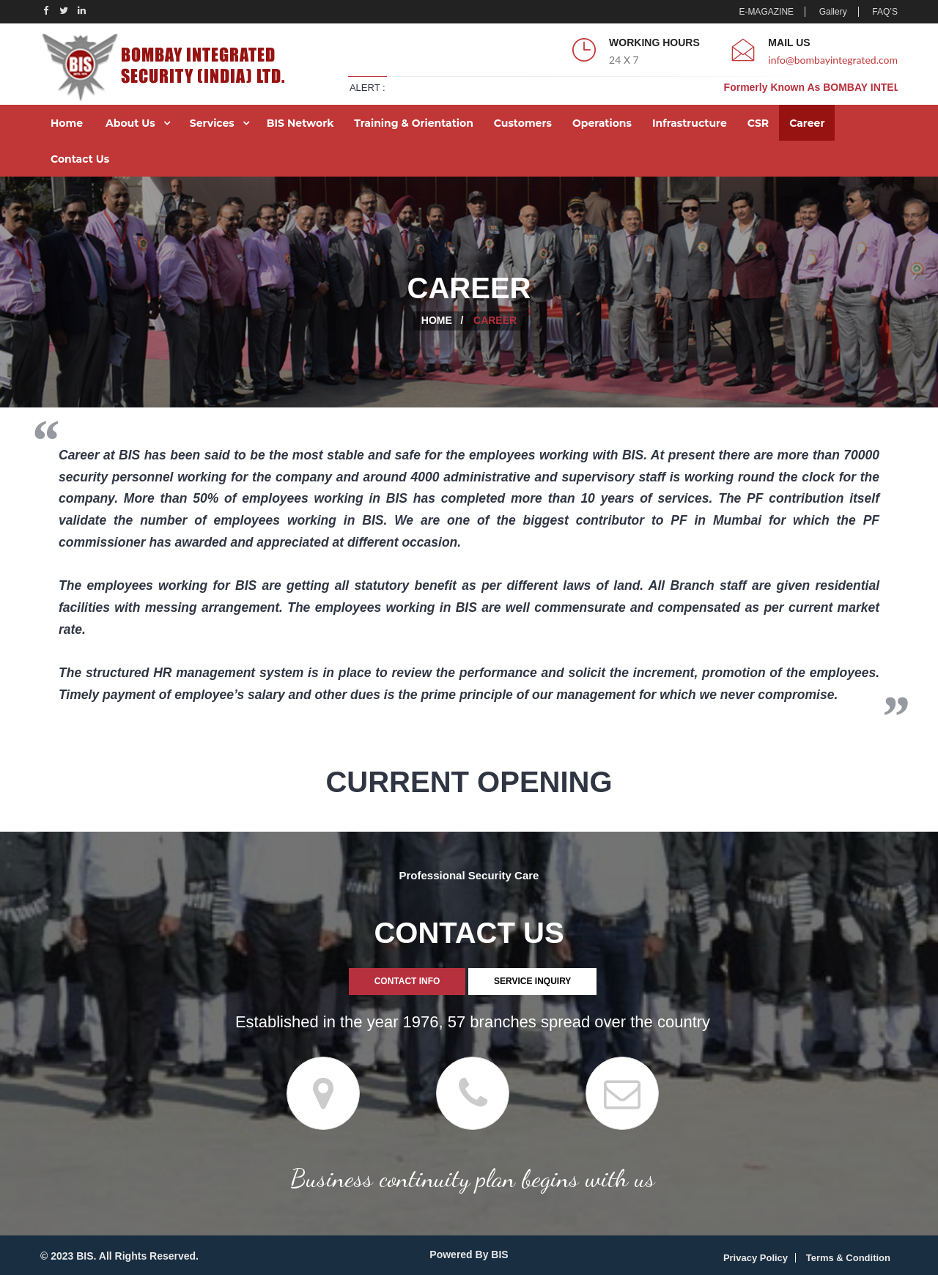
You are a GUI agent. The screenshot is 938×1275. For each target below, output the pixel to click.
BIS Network (300, 123)
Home (67, 123)
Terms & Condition (848, 1257)
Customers (523, 123)
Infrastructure (689, 123)
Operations (602, 123)
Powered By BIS (468, 1254)
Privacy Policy (755, 1257)
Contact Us (80, 159)
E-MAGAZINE (766, 12)
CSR (758, 123)
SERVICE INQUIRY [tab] (532, 981)
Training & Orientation (413, 123)
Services (212, 123)
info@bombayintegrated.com (833, 59)
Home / (442, 320)
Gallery (833, 12)
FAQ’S (885, 12)
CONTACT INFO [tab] (407, 981)
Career (806, 123)
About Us (130, 123)
